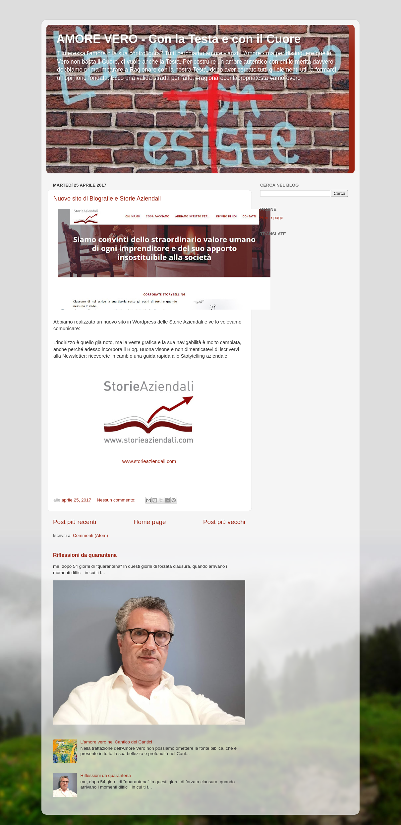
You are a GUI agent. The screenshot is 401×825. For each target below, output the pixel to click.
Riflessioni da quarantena (85, 555)
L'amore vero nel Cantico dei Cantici (116, 741)
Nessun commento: (117, 500)
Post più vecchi (224, 521)
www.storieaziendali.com (149, 461)
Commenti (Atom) (90, 535)
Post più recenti (74, 521)
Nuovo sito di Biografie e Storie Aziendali (107, 198)
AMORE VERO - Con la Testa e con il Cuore (178, 39)
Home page (150, 521)
